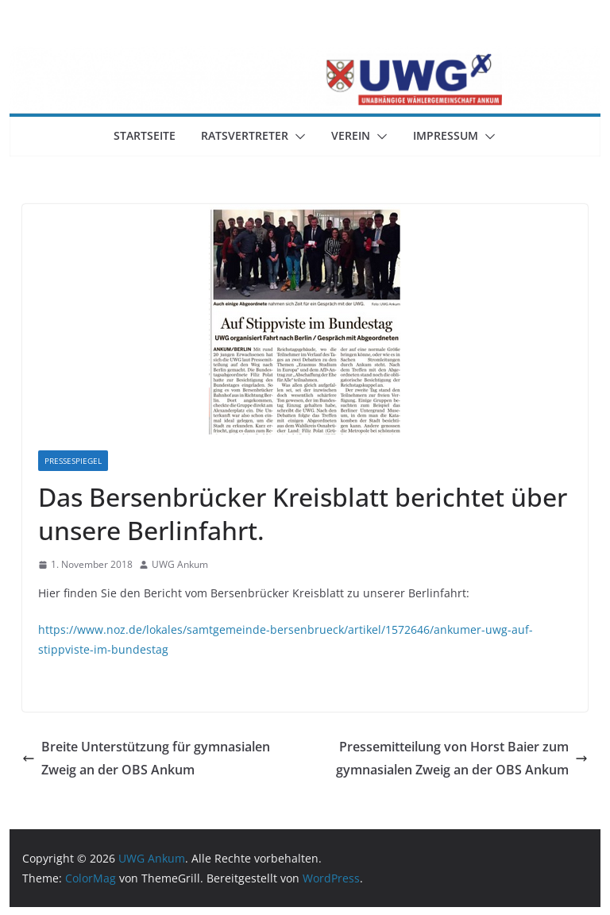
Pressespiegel (73, 460)
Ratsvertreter (244, 135)
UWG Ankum (180, 564)
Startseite (145, 135)
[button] (297, 137)
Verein (350, 135)
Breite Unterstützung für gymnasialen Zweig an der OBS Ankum (146, 758)
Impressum (445, 135)
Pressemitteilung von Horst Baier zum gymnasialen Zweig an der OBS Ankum (462, 758)
